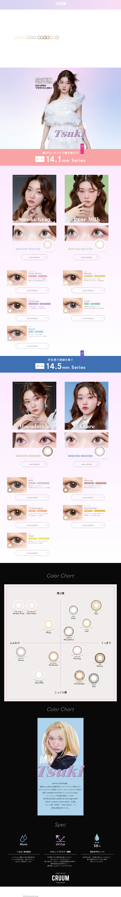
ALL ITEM (90, 6)
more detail (34, 257)
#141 (72, 6)
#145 (79, 6)
